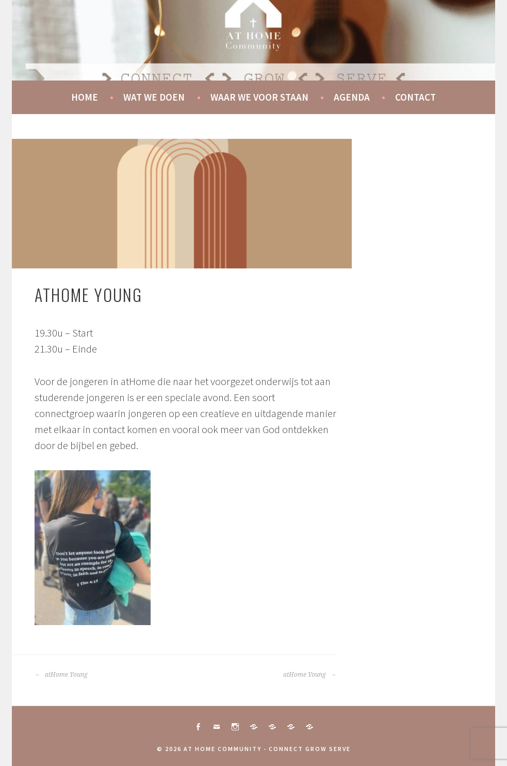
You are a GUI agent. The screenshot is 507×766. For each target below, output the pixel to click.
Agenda (352, 97)
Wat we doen (154, 97)
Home (84, 97)
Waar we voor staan (259, 97)
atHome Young (61, 674)
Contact (415, 97)
